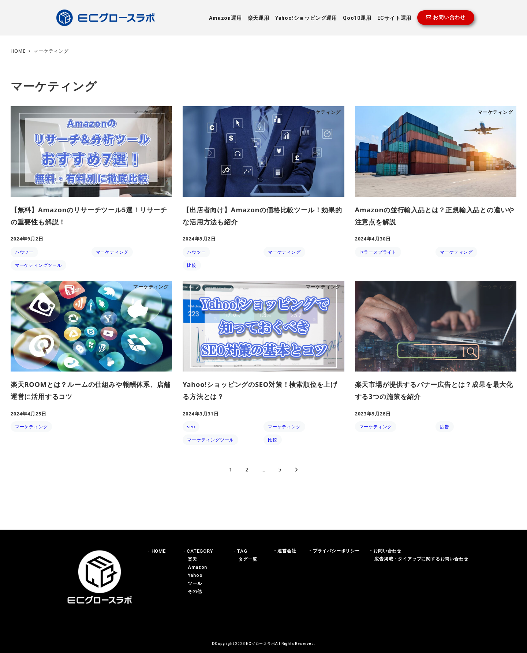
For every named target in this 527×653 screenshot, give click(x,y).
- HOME (157, 551)
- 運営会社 (285, 550)
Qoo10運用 (357, 18)
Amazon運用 (225, 18)
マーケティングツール (38, 265)
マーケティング (112, 252)
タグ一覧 (245, 559)
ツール (192, 583)
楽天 (190, 559)
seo (191, 426)
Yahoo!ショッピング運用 (306, 18)
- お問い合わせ (385, 550)
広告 (444, 426)
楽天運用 (258, 18)
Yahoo (193, 575)
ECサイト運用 (394, 18)
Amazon (195, 567)
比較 (192, 265)
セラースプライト (378, 252)
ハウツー (24, 252)
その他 (192, 591)
